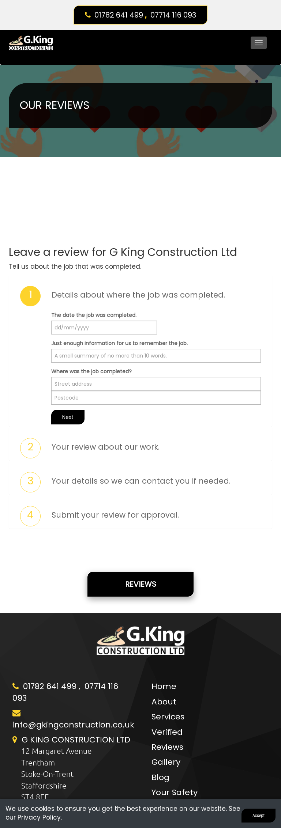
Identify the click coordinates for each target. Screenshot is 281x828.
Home (163, 686)
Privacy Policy (39, 817)
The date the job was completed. (93, 315)
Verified (167, 732)
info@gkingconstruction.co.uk (73, 724)
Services (167, 716)
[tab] (140, 296)
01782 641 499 (118, 15)
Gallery (165, 762)
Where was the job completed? (91, 371)
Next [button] (68, 417)
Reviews (140, 584)
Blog (160, 777)
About (163, 701)
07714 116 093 (173, 15)
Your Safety (174, 792)
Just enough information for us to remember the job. (119, 343)
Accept (258, 815)
